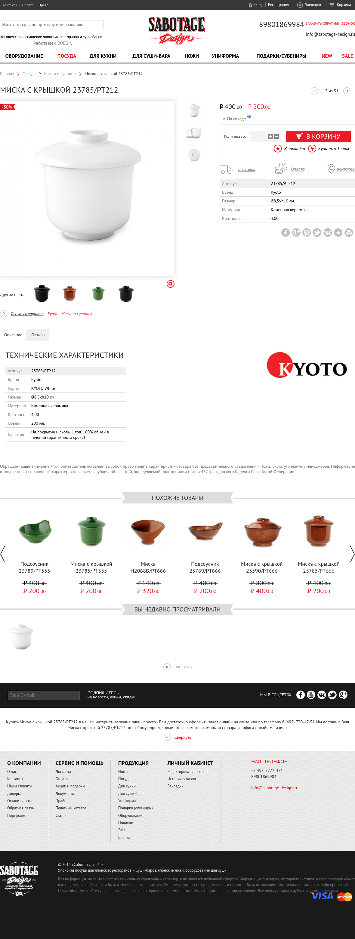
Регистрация (278, 4)
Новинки (125, 822)
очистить (183, 667)
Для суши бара (131, 793)
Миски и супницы (60, 73)
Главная (7, 73)
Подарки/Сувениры (282, 56)
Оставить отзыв (20, 800)
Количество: (235, 136)
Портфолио (16, 815)
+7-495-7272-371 (267, 770)
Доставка (63, 771)
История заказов (182, 778)
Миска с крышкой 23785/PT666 (319, 567)
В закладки (294, 148)
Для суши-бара (151, 56)
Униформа (225, 56)
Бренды (124, 837)
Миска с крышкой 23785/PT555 (91, 567)
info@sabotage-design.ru (330, 34)
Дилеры (14, 793)
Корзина (344, 4)
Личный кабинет (190, 762)
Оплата (27, 5)
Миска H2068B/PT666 (148, 567)
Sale (347, 56)
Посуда (66, 56)
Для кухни (103, 56)
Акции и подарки (70, 786)
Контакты (9, 5)
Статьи (61, 815)
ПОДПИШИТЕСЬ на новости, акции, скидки (111, 695)
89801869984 (281, 24)
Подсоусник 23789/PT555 (34, 567)
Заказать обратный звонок (330, 23)
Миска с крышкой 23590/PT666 (262, 567)
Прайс (43, 5)
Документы (65, 793)
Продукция (133, 762)
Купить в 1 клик (333, 148)
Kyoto (52, 313)
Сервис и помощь (79, 762)
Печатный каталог (71, 808)
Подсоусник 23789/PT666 (205, 567)
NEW (327, 56)
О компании (24, 762)
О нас (12, 771)
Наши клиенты (19, 786)
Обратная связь (20, 808)
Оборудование (24, 56)
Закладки (313, 5)
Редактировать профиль (188, 771)
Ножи (192, 56)
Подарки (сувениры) (135, 808)
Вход (257, 4)
